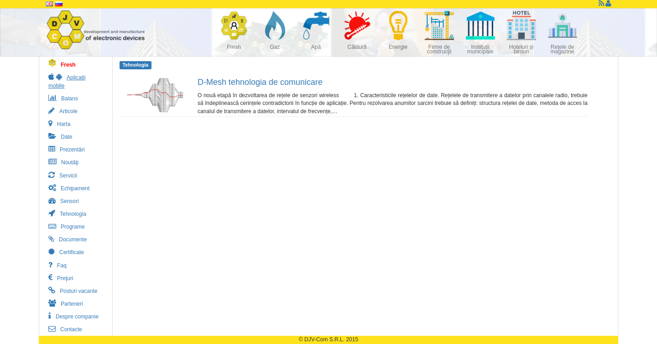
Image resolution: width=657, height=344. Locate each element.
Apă (316, 47)
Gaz (275, 47)
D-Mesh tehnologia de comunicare (260, 82)
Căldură (356, 47)
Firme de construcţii (439, 49)
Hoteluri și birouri (521, 49)
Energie (398, 47)
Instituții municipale (480, 49)
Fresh (234, 47)
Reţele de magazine (562, 49)
